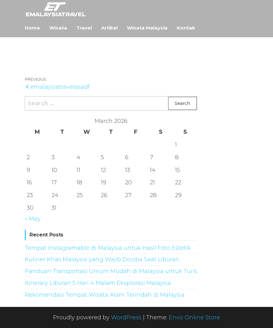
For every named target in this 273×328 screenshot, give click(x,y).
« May (33, 218)
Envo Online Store (194, 317)
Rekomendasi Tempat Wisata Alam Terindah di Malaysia (105, 294)
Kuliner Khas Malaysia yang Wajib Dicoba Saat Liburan (102, 259)
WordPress (126, 317)
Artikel (109, 28)
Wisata (58, 28)
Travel (84, 28)
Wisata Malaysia (147, 28)
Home (32, 28)
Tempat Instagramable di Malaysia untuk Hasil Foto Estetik (108, 248)
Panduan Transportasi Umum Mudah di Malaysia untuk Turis (111, 271)
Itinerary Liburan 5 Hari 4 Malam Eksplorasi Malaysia (98, 283)
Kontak (186, 28)
